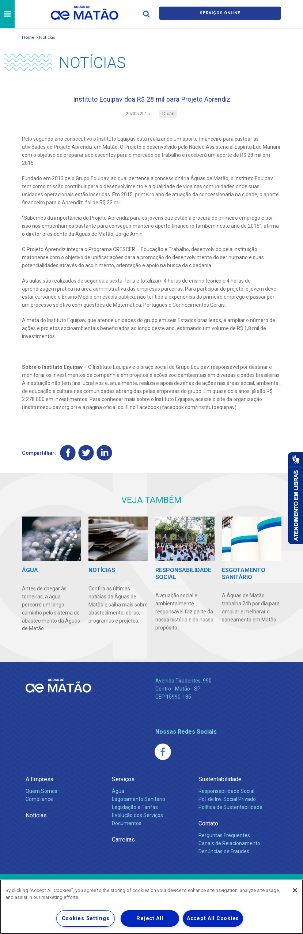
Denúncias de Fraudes (223, 856)
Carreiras (123, 844)
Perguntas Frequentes (224, 840)
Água (118, 796)
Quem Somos (41, 796)
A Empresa (39, 784)
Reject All (149, 918)
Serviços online (220, 14)
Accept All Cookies (213, 918)
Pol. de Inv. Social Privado (227, 804)
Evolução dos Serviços (137, 820)
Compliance (39, 804)
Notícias (47, 37)
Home (28, 37)
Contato (208, 828)
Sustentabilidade (220, 784)
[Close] (295, 890)
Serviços (123, 784)
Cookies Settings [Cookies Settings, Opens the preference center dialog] (86, 918)
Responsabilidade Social (226, 796)
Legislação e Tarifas (135, 812)
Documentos (126, 828)
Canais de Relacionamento (229, 848)
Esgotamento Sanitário (138, 804)
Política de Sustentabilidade (230, 812)
